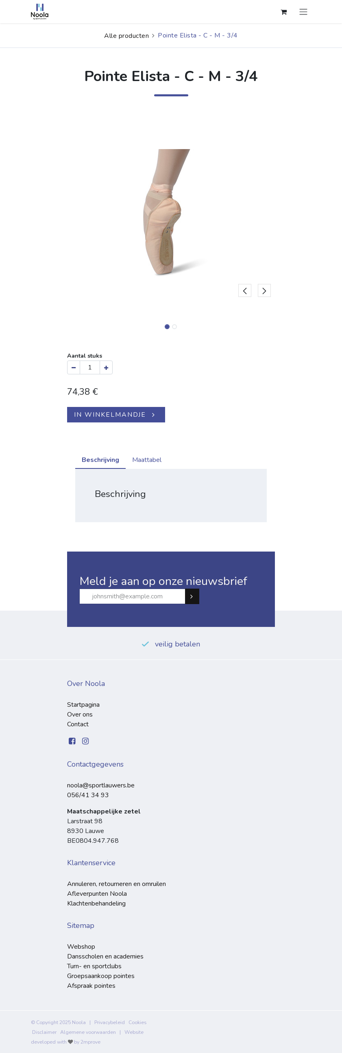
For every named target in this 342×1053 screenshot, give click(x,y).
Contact (78, 724)
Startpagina (83, 704)
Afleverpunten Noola (97, 893)
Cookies (137, 1022)
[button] (245, 213)
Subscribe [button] (195, 596)
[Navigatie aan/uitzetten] (303, 11)
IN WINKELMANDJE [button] (110, 414)
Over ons (80, 714)
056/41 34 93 (88, 795)
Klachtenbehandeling (96, 903)
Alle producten (126, 35)
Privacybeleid (109, 1022)
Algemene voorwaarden (88, 1032)
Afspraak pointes (91, 985)
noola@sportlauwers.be (101, 785)
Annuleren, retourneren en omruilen (116, 883)
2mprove (90, 1042)
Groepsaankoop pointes (101, 976)
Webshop (81, 946)
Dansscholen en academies (105, 956)
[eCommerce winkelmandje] (284, 12)
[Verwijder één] (73, 367)
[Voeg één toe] (106, 367)
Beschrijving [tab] (100, 459)
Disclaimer (44, 1032)
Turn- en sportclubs (94, 966)
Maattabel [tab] (146, 459)
